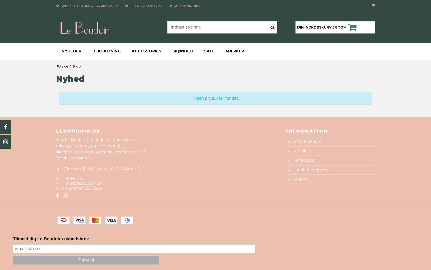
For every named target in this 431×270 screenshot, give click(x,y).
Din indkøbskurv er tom (327, 27)
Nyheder (71, 51)
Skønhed (182, 51)
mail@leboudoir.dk (83, 183)
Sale (209, 51)
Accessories (146, 51)
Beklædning (106, 51)
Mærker (235, 51)
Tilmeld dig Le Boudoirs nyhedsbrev (51, 239)
